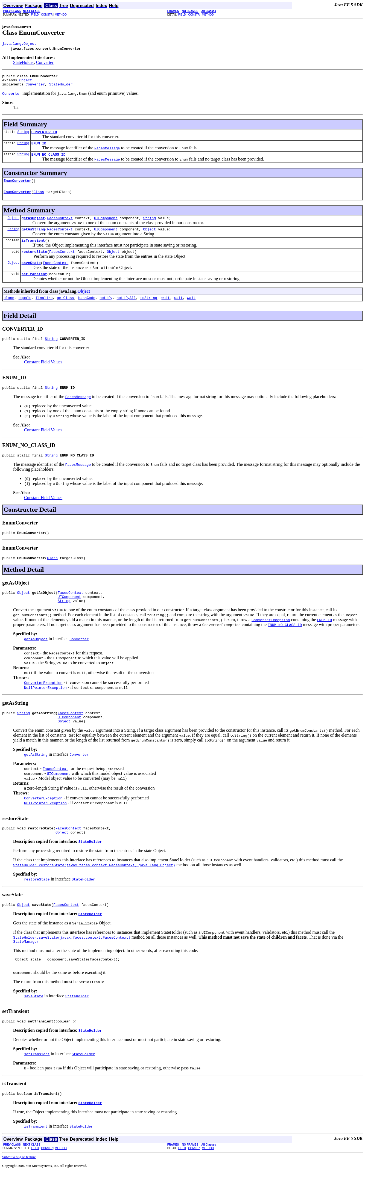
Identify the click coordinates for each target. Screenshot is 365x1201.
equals (25, 310)
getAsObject (33, 226)
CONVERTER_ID (44, 136)
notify (106, 310)
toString (148, 310)
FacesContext (60, 226)
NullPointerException (45, 707)
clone (9, 310)
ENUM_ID (38, 148)
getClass (65, 310)
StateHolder (23, 63)
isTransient (33, 250)
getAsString (33, 238)
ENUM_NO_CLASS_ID (48, 160)
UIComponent (106, 226)
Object (25, 82)
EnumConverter (17, 187)
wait (165, 310)
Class (38, 199)
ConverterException (43, 702)
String (23, 136)
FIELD (35, 14)
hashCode (86, 310)
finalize (44, 310)
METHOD (61, 14)
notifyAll (126, 310)
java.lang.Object (19, 44)
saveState (31, 274)
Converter (45, 63)
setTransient (34, 286)
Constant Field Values (43, 375)
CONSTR (46, 14)
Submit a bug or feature (19, 1186)
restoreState (34, 262)
